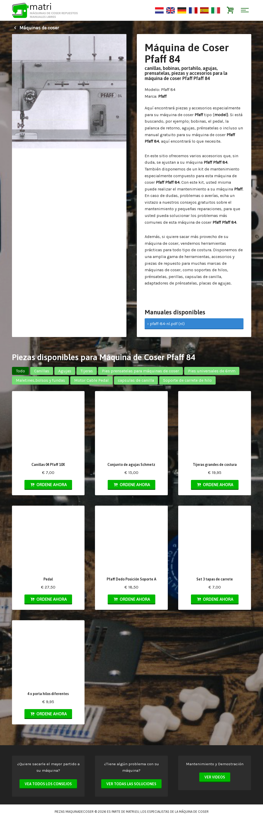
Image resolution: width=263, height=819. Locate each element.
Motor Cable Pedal (91, 380)
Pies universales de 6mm (211, 370)
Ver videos (214, 777)
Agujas (64, 370)
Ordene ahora (48, 484)
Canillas (41, 370)
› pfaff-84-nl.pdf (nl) (166, 323)
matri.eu (132, 812)
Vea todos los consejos (48, 784)
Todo (20, 370)
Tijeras (86, 370)
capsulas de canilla (136, 380)
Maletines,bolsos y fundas (40, 380)
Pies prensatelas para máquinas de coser (140, 370)
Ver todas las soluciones (131, 784)
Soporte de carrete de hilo (187, 380)
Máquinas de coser (35, 28)
